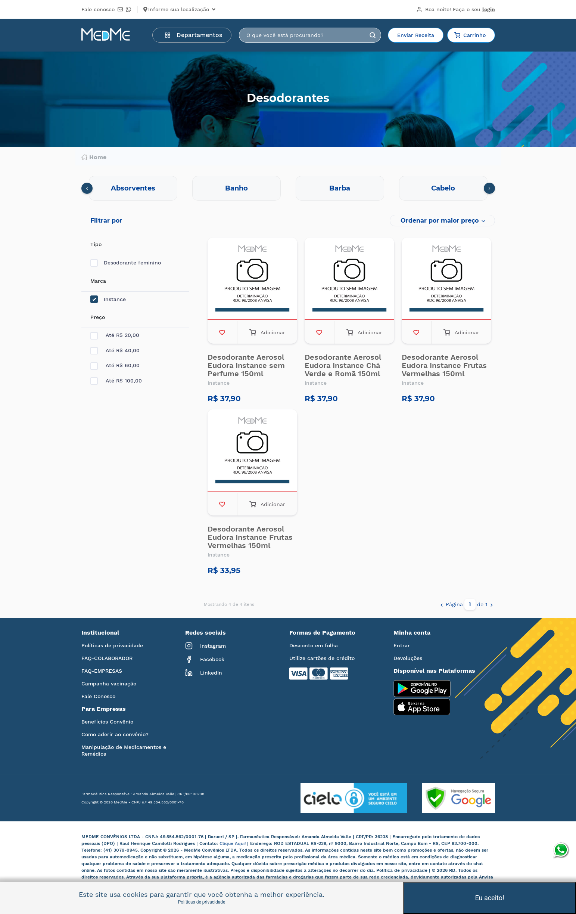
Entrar (401, 645)
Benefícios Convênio (107, 722)
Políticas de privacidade (112, 645)
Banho (236, 188)
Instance (108, 299)
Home (93, 157)
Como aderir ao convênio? (115, 734)
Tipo (96, 244)
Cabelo (443, 188)
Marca (98, 281)
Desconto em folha (313, 645)
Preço (97, 317)
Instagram (205, 646)
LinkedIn (203, 672)
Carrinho (470, 35)
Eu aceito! (489, 898)
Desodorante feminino (125, 263)
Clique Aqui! (233, 843)
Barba (339, 188)
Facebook (204, 659)
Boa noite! (455, 9)
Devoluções (407, 658)
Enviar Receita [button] (415, 35)
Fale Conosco (98, 696)
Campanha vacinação (108, 684)
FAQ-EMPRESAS (101, 671)
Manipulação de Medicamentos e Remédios (123, 750)
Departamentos (193, 34)
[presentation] (87, 188)
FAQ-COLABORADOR (107, 658)
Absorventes (133, 188)
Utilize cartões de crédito (322, 658)
